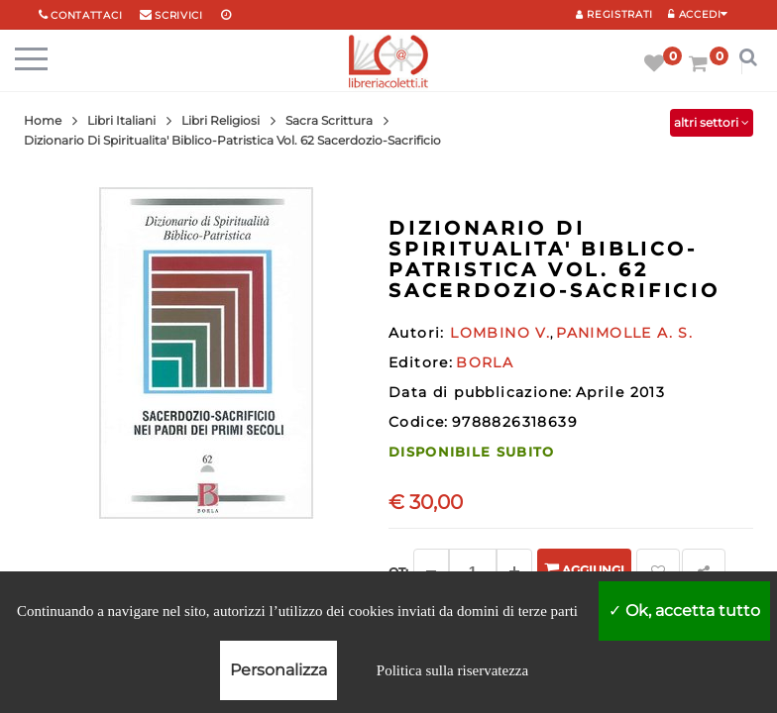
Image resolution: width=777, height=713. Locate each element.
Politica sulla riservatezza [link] (452, 670)
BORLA (484, 362)
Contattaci (86, 15)
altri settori (711, 122)
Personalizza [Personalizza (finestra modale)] (278, 670)
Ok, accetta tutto (684, 610)
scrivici (179, 15)
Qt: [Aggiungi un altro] (398, 571)
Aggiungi (584, 568)
